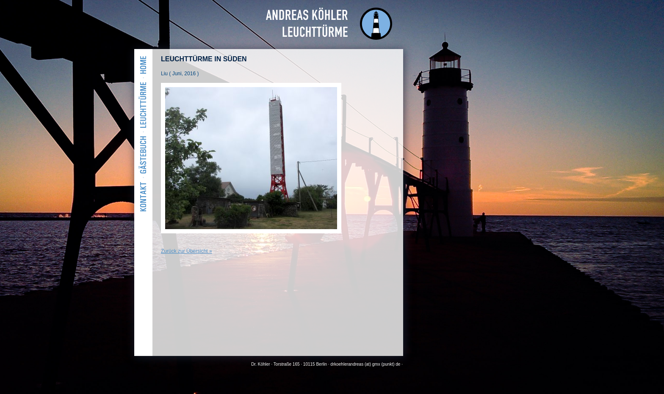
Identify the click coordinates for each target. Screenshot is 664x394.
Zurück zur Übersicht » (186, 251)
